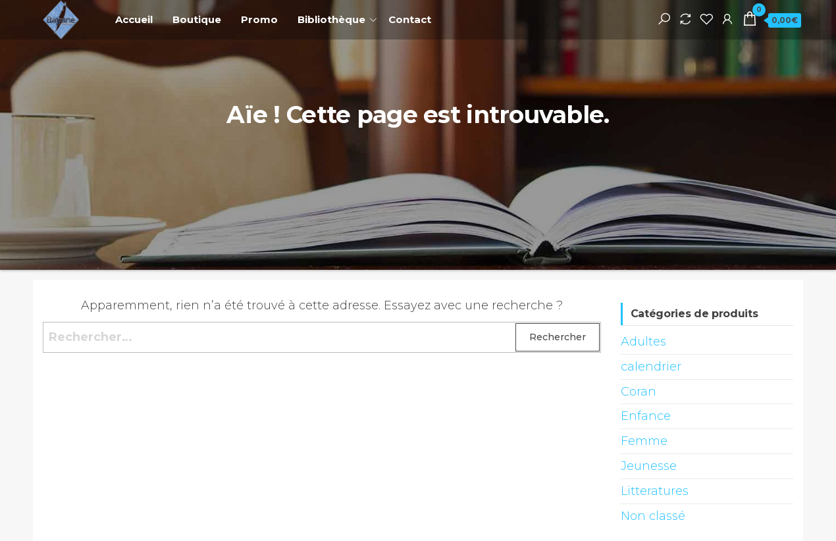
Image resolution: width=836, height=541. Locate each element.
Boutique (196, 19)
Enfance (646, 416)
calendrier (651, 366)
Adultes (643, 341)
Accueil (134, 19)
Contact (409, 19)
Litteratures (655, 491)
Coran (638, 391)
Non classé (653, 516)
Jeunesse (649, 466)
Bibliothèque (331, 19)
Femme (644, 441)
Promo (259, 19)
